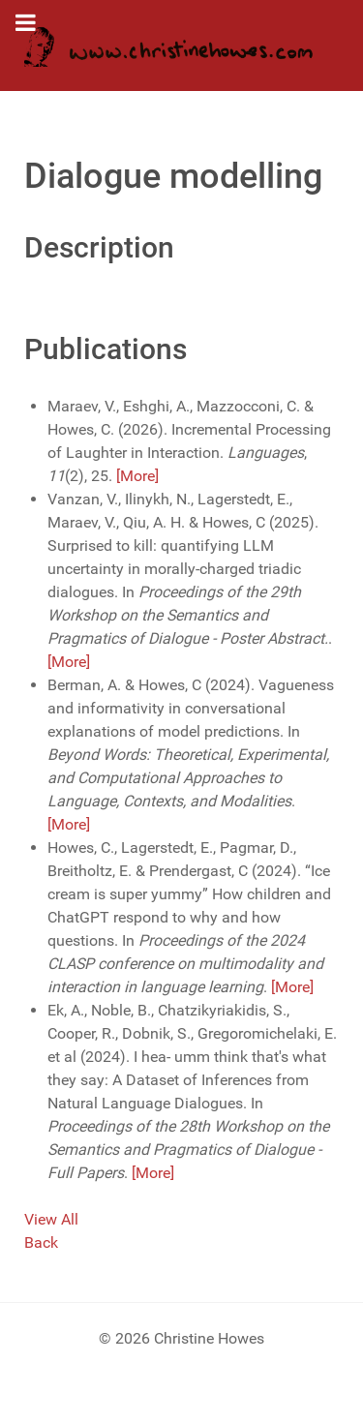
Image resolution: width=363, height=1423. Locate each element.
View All (51, 1219)
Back (41, 1242)
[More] (137, 476)
